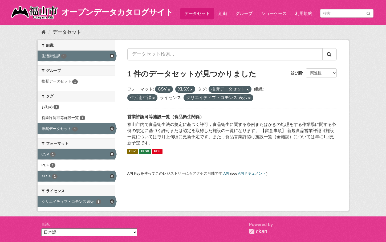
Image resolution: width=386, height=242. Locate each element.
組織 (222, 13)
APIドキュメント (252, 173)
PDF (157, 151)
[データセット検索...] (225, 54)
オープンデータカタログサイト (117, 12)
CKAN (258, 231)
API (226, 173)
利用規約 (303, 13)
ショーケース (274, 13)
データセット (197, 13)
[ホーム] (43, 32)
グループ (244, 13)
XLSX (145, 151)
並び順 (296, 73)
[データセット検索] (346, 13)
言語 (45, 224)
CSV (132, 151)
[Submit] (368, 13)
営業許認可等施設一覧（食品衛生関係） (165, 116)
